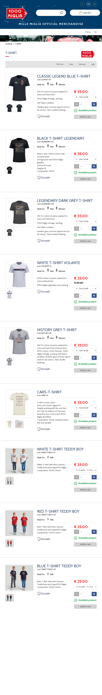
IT (82, 4)
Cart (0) (85, 12)
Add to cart (85, 117)
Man (70, 64)
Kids (92, 64)
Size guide (45, 116)
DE (94, 4)
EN (89, 4)
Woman (81, 64)
